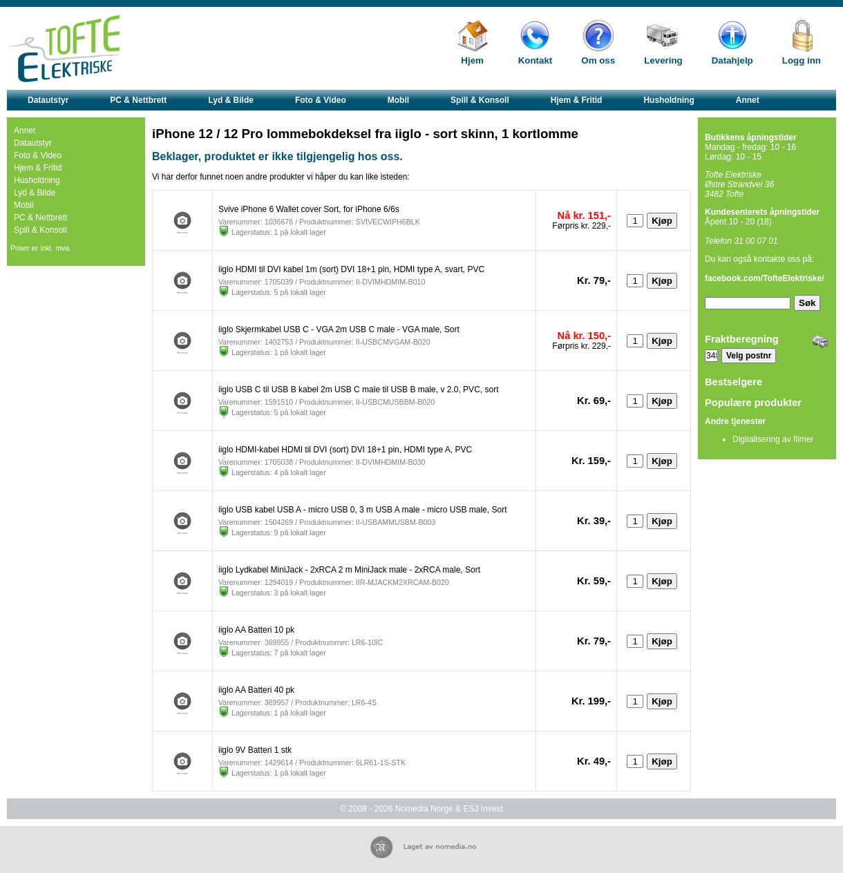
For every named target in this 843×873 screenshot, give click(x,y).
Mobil (398, 100)
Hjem (472, 60)
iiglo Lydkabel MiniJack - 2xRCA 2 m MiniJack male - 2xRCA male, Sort (349, 570)
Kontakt (535, 60)
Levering (663, 60)
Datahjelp (732, 60)
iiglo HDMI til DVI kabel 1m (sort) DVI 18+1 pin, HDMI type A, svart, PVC (351, 269)
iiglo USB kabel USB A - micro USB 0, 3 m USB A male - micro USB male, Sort (362, 510)
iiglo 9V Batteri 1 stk (255, 750)
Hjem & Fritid (577, 100)
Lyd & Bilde (231, 100)
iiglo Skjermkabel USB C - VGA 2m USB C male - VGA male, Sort (339, 329)
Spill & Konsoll (480, 100)
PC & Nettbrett (138, 100)
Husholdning (668, 100)
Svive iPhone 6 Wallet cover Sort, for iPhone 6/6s (308, 209)
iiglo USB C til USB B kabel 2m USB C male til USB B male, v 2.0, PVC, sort (358, 389)
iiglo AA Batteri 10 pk (256, 630)
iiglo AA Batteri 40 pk (256, 690)
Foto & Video (320, 100)
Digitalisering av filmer (772, 439)
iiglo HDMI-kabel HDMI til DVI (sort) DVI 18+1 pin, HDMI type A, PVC (345, 449)
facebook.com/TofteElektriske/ (764, 278)
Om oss (598, 60)
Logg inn (801, 60)
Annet (747, 100)
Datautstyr (48, 100)
